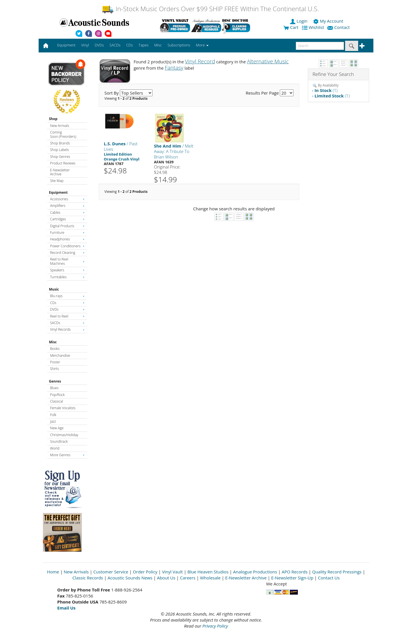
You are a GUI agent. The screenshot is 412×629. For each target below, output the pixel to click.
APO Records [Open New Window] (295, 572)
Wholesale (210, 578)
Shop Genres (60, 156)
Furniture (67, 232)
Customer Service (110, 572)
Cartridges (67, 219)
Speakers (67, 270)
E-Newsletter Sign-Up (292, 578)
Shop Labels (59, 149)
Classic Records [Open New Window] (87, 578)
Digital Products (67, 226)
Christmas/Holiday (64, 434)
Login (299, 21)
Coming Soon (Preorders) (63, 134)
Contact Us (329, 578)
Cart (290, 27)
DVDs (67, 309)
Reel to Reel (67, 316)
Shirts (54, 368)
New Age (57, 428)
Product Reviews (63, 163)
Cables (67, 212)
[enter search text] (320, 46)
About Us (166, 578)
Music (54, 289)
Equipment (58, 192)
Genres (55, 381)
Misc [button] (158, 45)
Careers (187, 578)
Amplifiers (67, 205)
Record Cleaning (67, 252)
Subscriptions (178, 45)
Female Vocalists (63, 407)
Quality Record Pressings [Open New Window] (337, 572)
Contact (339, 27)
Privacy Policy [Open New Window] (215, 626)
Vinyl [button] (85, 45)
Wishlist (313, 27)
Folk (53, 414)
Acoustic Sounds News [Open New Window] (130, 578)
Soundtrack (59, 441)
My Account (328, 21)
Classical (56, 401)
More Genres (67, 454)
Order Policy (145, 572)
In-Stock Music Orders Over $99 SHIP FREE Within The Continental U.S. (210, 8)
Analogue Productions (255, 572)
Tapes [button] (143, 45)
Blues (54, 387)
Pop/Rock (57, 394)
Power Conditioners (67, 246)
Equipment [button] (66, 45)
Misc (53, 342)
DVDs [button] (99, 45)
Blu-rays (67, 295)
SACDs (67, 322)
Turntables (67, 277)
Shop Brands (60, 143)
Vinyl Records (67, 329)
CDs (67, 302)
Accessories (67, 199)
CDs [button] (129, 45)
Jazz (53, 421)
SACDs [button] (115, 45)
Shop (53, 118)
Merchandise (60, 355)
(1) (325, 90)
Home (53, 572)
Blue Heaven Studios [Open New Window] (208, 572)
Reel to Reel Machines (67, 261)
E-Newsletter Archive (60, 172)
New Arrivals (59, 125)
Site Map (57, 180)
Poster (55, 362)
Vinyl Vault (172, 572)
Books (55, 348)
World (54, 448)
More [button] (202, 45)
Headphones (67, 239)
